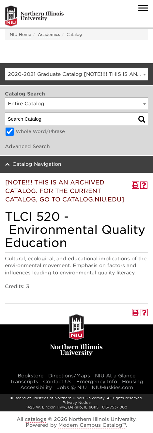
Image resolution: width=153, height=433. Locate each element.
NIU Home (20, 34)
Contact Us (57, 382)
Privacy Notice (77, 402)
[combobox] (76, 74)
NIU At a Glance (115, 376)
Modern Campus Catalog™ (92, 425)
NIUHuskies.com (112, 387)
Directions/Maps (69, 376)
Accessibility (36, 387)
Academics (49, 34)
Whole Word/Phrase (40, 131)
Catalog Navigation (36, 164)
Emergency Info (96, 382)
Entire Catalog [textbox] (26, 104)
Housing (132, 382)
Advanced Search (27, 146)
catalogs (35, 419)
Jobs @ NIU (72, 387)
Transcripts (24, 382)
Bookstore (30, 376)
